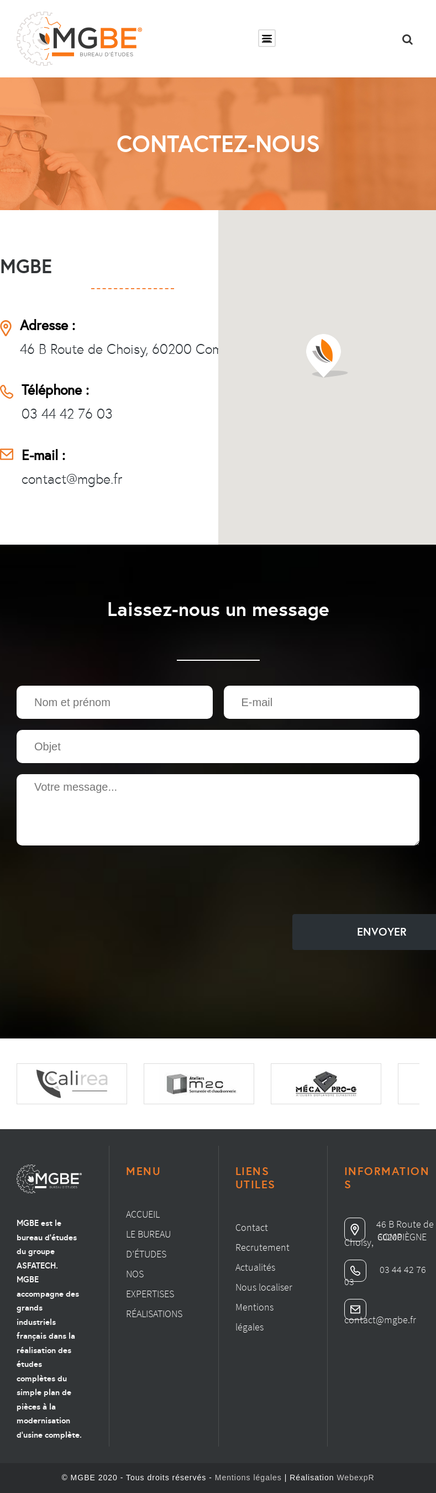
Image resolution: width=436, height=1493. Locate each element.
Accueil (143, 1214)
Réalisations (154, 1313)
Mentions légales (248, 1477)
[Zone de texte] (218, 809)
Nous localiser (263, 1287)
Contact (251, 1227)
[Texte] (115, 702)
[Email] (322, 702)
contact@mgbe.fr (72, 479)
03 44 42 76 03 (67, 413)
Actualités (255, 1267)
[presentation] (101, 881)
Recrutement (262, 1247)
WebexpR (355, 1477)
